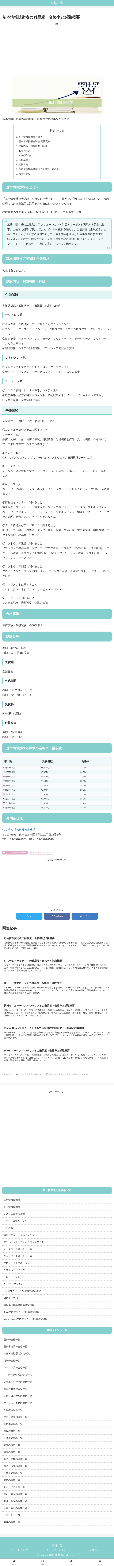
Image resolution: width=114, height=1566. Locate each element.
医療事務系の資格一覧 (15, 1349)
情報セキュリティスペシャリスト (21, 1237)
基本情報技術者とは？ (30, 137)
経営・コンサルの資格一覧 (18, 1398)
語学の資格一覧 (12, 1363)
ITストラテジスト (13, 1279)
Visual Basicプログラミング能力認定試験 (26, 1321)
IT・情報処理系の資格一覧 (18, 1377)
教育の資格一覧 (12, 1482)
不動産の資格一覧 (13, 1412)
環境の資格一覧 (12, 1447)
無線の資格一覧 (12, 1433)
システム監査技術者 (14, 1216)
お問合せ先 (25, 175)
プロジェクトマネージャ (17, 1265)
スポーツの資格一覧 (14, 1489)
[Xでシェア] (29, 918)
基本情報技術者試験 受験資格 (34, 141)
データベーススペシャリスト (19, 1251)
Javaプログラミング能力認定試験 (21, 1314)
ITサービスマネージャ (15, 1223)
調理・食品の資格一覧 (15, 1503)
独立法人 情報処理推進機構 (18, 831)
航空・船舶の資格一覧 (15, 1461)
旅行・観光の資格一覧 (15, 1496)
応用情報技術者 (12, 1202)
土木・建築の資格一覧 (15, 1419)
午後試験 (26, 156)
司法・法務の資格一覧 (15, 1468)
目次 (52, 130)
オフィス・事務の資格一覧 (18, 1405)
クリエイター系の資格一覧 (18, 1384)
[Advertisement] (57, 51)
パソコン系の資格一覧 (15, 1370)
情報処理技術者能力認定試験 (19, 1307)
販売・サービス (12, 1517)
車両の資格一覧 (12, 1454)
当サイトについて (19, 1552)
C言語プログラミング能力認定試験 (22, 1293)
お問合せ (94, 1552)
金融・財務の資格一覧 (15, 1391)
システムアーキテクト (15, 1272)
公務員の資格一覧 (13, 1475)
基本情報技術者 (12, 1209)
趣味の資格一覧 (12, 1524)
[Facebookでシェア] (57, 918)
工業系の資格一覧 (13, 1440)
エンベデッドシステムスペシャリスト (24, 1244)
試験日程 (23, 165)
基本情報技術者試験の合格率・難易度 (39, 170)
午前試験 (26, 151)
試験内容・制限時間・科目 (33, 146)
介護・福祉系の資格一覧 (17, 1356)
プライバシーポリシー (57, 1552)
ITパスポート (11, 1230)
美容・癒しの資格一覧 (15, 1510)
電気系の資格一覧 (13, 1426)
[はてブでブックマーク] (85, 918)
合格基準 (23, 161)
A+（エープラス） (13, 1286)
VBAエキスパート (13, 1300)
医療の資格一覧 (12, 1342)
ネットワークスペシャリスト (19, 1258)
